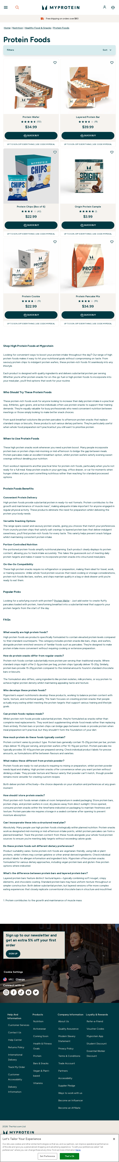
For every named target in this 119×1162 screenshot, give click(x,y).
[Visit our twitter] (36, 992)
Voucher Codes (95, 1028)
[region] (59, 1148)
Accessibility (65, 1078)
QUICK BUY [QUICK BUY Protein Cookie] (31, 315)
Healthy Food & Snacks (38, 27)
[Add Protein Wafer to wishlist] (55, 62)
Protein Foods (61, 27)
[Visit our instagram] (6, 992)
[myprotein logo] (60, 7)
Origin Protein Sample (88, 206)
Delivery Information (14, 1089)
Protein (37, 1055)
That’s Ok (69, 1156)
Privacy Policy (65, 1048)
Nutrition (17, 27)
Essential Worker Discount (96, 1053)
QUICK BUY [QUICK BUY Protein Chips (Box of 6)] (31, 225)
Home (7, 27)
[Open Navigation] (5, 7)
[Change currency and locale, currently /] (59, 979)
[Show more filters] (10, 50)
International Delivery (15, 1057)
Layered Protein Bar (88, 117)
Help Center (15, 1039)
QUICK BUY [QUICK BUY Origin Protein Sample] (88, 225)
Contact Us (14, 1032)
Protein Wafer (31, 117)
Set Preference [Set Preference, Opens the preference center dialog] (47, 1156)
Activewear (39, 1028)
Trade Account (66, 1063)
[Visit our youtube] (28, 992)
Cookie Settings (13, 971)
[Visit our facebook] (14, 992)
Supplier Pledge (66, 1085)
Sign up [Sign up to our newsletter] (13, 953)
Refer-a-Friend (95, 1021)
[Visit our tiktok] (21, 992)
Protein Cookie (31, 296)
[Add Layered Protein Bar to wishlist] (112, 62)
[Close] (114, 1139)
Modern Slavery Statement (66, 1039)
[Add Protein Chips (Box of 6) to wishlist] (55, 152)
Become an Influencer (70, 1100)
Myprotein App (95, 1036)
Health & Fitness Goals (42, 1046)
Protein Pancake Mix (88, 296)
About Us (63, 1021)
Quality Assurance (68, 1028)
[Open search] (17, 7)
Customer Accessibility (15, 1077)
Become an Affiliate (69, 1107)
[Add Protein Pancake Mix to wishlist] (112, 242)
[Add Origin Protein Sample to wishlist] (112, 152)
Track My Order (16, 1067)
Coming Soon (40, 1036)
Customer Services (18, 1025)
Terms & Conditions (69, 1055)
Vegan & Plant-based (41, 1073)
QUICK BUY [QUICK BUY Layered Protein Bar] (88, 135)
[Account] (105, 7)
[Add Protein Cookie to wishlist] (55, 242)
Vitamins (38, 1083)
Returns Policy (16, 1047)
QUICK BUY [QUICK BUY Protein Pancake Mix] (88, 315)
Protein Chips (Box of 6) (31, 206)
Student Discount (97, 1043)
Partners (63, 1070)
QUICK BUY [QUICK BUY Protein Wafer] (31, 135)
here (78, 1150)
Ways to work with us (70, 1093)
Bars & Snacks (40, 1063)
